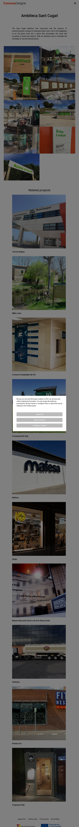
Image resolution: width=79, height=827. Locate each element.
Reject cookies (39, 420)
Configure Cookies (39, 425)
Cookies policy (31, 406)
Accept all (39, 414)
